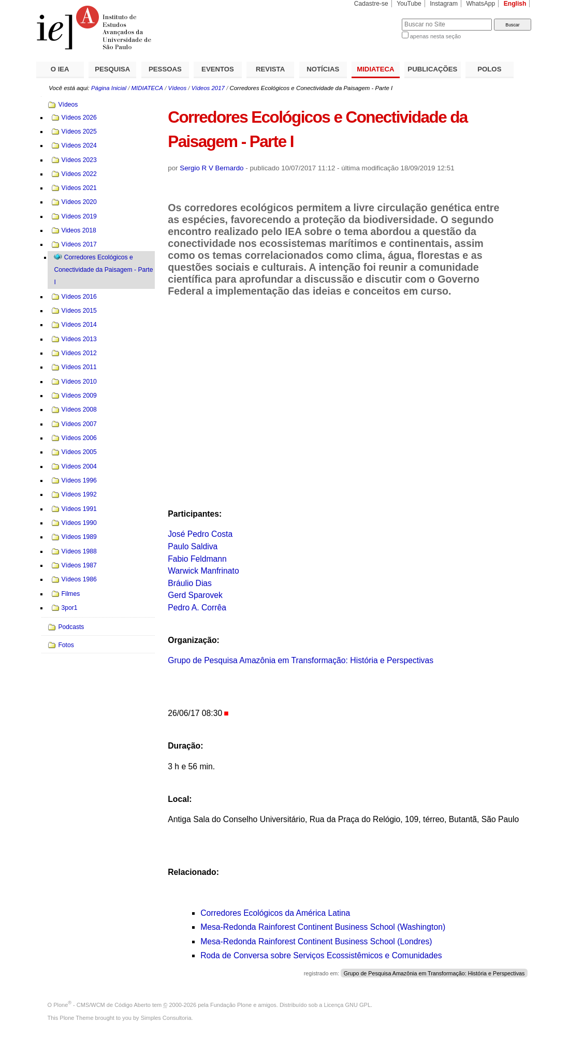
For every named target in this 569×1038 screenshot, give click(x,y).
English (515, 3)
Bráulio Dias (190, 583)
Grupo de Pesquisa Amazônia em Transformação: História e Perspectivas (300, 660)
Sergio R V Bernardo (211, 168)
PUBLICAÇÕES (432, 69)
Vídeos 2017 (208, 88)
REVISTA (270, 69)
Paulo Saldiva (192, 546)
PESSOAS (165, 69)
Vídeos (177, 88)
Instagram (444, 3)
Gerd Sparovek (195, 595)
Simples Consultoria (166, 1018)
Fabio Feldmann (197, 558)
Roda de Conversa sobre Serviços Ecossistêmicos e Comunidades (321, 955)
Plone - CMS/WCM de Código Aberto (102, 1005)
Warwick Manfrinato (203, 570)
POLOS (489, 69)
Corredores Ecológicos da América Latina (275, 913)
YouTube (409, 3)
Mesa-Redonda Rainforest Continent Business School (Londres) (316, 941)
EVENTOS (217, 69)
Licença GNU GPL (347, 1005)
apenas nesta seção (435, 36)
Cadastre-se (371, 3)
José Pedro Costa (200, 534)
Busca (376, 18)
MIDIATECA (375, 69)
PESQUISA (112, 69)
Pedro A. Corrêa (197, 607)
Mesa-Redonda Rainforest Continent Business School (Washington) (322, 927)
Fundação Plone (231, 1005)
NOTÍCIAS (323, 69)
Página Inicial (108, 88)
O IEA (60, 69)
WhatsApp (480, 3)
